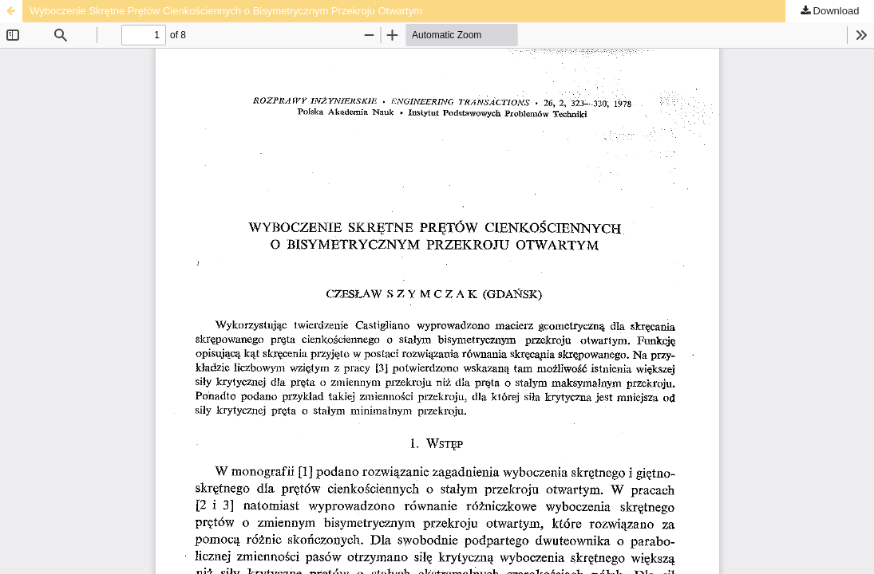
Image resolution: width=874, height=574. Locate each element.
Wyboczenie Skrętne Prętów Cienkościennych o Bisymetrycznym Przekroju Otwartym (226, 11)
